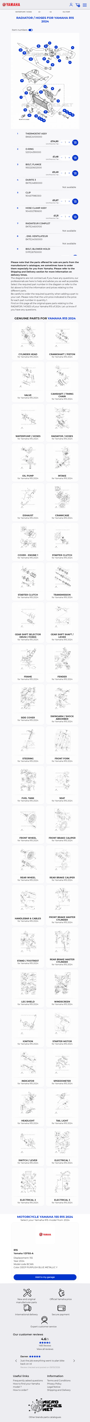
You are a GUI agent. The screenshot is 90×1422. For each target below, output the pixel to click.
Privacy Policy (54, 1384)
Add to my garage (45, 1277)
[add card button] (75, 142)
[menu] (85, 5)
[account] (71, 5)
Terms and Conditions (59, 1380)
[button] (45, 1234)
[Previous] (39, 12)
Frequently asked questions (28, 1380)
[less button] (61, 142)
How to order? (20, 1390)
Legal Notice (53, 1387)
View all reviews (45, 1349)
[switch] (30, 30)
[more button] (69, 142)
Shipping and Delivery (59, 1390)
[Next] (50, 12)
